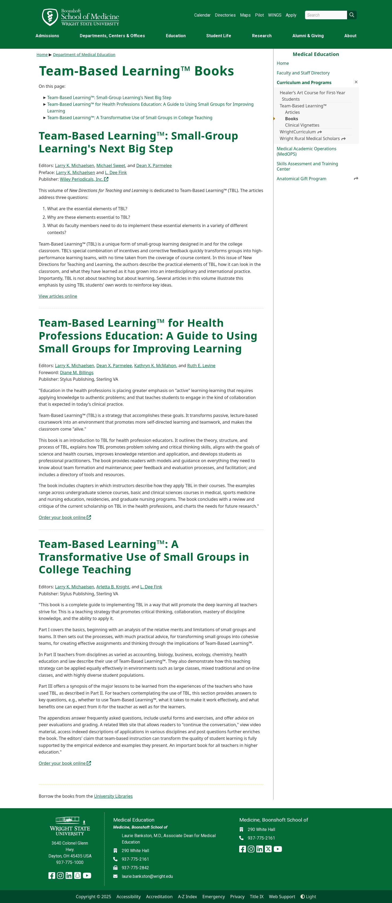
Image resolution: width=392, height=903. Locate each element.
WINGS (274, 15)
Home (283, 63)
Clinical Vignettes (302, 125)
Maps (245, 15)
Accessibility (129, 896)
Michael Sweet (110, 165)
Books (291, 119)
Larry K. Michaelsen (74, 165)
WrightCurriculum (301, 132)
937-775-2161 (135, 859)
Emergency (213, 896)
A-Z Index (187, 896)
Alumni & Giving (308, 35)
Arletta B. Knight (112, 587)
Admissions (47, 35)
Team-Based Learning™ (303, 106)
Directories (225, 15)
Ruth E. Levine (201, 365)
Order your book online (65, 517)
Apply (291, 15)
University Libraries (113, 796)
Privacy (237, 896)
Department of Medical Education (84, 54)
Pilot (259, 15)
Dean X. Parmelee (154, 165)
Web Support (282, 896)
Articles (292, 112)
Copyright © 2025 (93, 896)
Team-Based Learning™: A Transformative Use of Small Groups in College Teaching (129, 118)
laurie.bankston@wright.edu (147, 876)
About (350, 35)
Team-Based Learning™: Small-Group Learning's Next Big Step (109, 97)
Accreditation (159, 896)
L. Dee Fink (116, 172)
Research (262, 35)
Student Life (218, 35)
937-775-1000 (69, 862)
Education (176, 35)
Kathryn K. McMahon (155, 365)
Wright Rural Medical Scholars (313, 138)
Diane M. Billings (76, 372)
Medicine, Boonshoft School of (140, 827)
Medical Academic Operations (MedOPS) (306, 151)
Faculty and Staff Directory (303, 73)
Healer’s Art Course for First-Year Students (312, 96)
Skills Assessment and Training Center (307, 166)
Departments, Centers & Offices (112, 35)
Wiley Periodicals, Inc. (84, 179)
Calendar (202, 15)
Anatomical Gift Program (318, 178)
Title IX (257, 896)
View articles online (58, 296)
